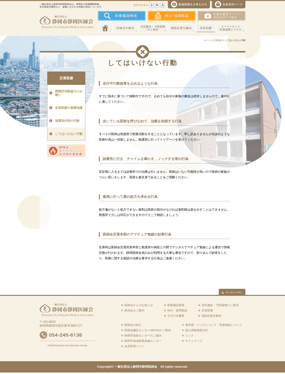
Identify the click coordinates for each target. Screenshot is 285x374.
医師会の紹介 (125, 28)
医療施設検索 (175, 305)
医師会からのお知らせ (138, 305)
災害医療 (205, 28)
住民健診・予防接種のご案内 (153, 28)
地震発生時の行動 (67, 120)
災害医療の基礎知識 (68, 107)
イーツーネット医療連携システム (230, 28)
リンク (189, 335)
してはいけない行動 (68, 133)
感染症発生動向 (181, 28)
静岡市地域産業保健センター (143, 340)
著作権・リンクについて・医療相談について (213, 324)
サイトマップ (193, 340)
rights (169, 366)
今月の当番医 (175, 315)
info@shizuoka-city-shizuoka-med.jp (67, 345)
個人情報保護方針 (196, 330)
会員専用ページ (134, 346)
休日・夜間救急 (177, 310)
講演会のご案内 (134, 310)
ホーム (105, 28)
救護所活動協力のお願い (68, 93)
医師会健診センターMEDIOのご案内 (147, 330)
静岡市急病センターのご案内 (143, 335)
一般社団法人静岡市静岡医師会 (135, 366)
